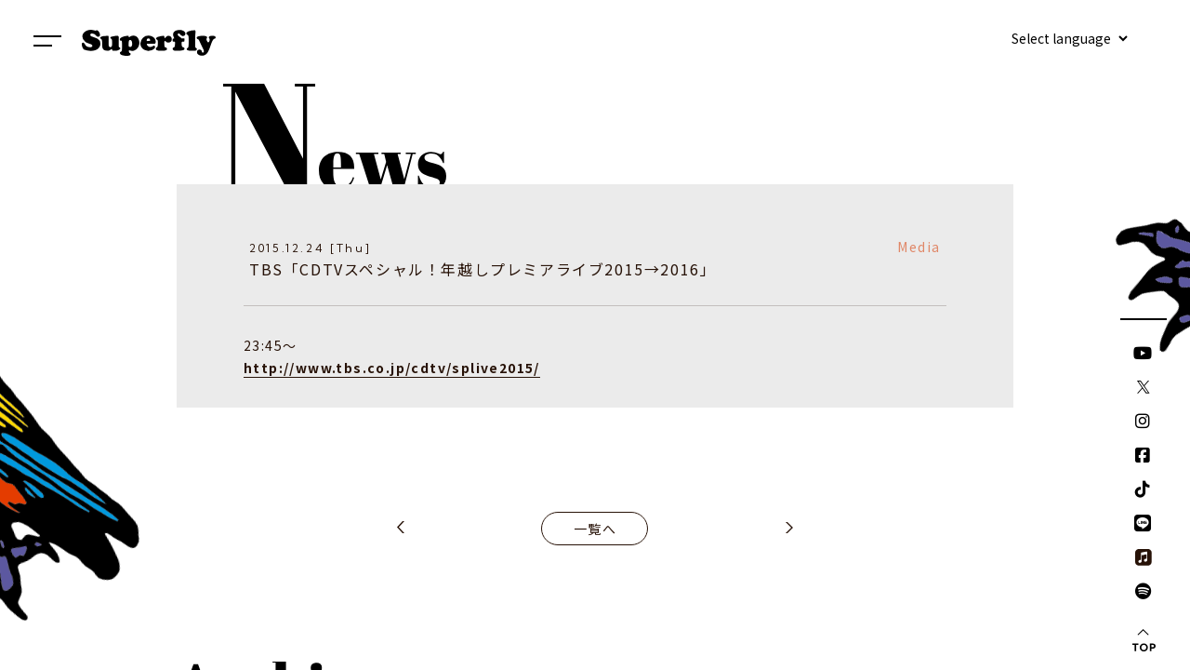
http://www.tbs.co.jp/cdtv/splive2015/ (392, 367)
